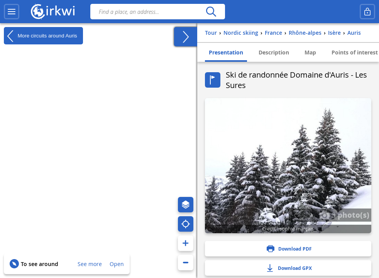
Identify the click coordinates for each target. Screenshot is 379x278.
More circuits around (40, 36)
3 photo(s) (344, 214)
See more (90, 264)
